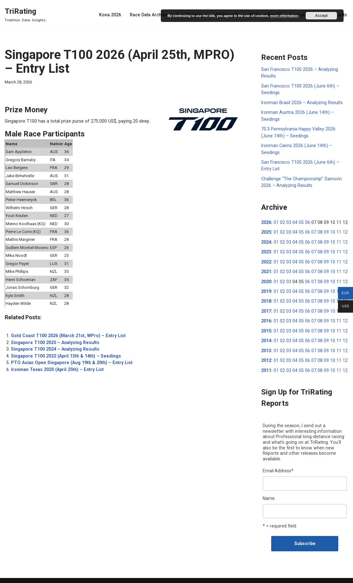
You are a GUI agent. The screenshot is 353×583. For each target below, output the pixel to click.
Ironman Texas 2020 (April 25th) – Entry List (56, 365)
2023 (266, 249)
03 (287, 220)
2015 (266, 327)
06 (305, 220)
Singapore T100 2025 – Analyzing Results (54, 339)
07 (311, 229)
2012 (266, 356)
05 (299, 220)
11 (335, 229)
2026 (266, 220)
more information (284, 16)
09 (323, 229)
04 (293, 220)
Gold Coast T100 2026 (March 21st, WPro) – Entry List (67, 332)
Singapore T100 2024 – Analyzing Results (54, 345)
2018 (266, 297)
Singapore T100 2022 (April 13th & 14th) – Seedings (64, 352)
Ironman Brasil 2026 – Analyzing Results (301, 101)
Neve (10, 575)
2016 (266, 317)
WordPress (53, 575)
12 (341, 229)
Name (269, 487)
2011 (266, 365)
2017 (266, 307)
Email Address (278, 460)
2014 (266, 336)
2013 (266, 346)
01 (275, 220)
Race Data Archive (151, 14)
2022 (266, 259)
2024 (266, 239)
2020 (266, 278)
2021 (266, 268)
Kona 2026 (113, 14)
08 (317, 229)
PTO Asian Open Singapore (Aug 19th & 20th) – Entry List (69, 358)
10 (329, 229)
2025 (266, 229)
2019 (266, 288)
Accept (321, 15)
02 (281, 220)
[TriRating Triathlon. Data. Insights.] (25, 15)
